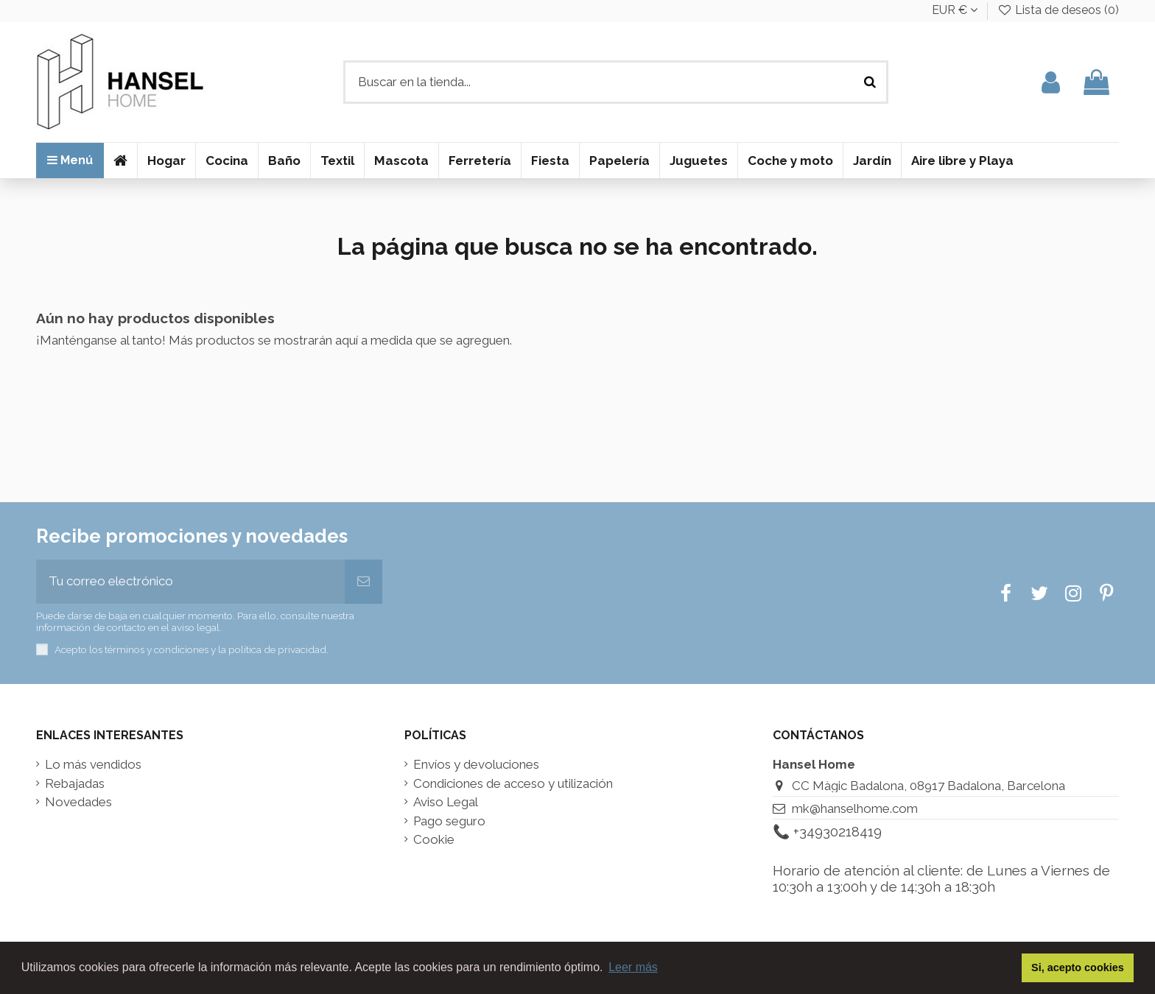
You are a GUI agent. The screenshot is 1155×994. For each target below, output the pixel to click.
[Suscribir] (363, 582)
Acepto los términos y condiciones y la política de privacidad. (192, 649)
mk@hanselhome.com (855, 808)
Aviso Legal (445, 802)
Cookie (433, 840)
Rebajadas (75, 784)
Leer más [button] (633, 967)
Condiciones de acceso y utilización (513, 784)
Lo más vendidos (93, 765)
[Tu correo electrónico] (190, 582)
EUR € (954, 10)
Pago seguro (449, 821)
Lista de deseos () (1058, 10)
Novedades (78, 802)
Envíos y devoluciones (476, 765)
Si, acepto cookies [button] (1077, 967)
